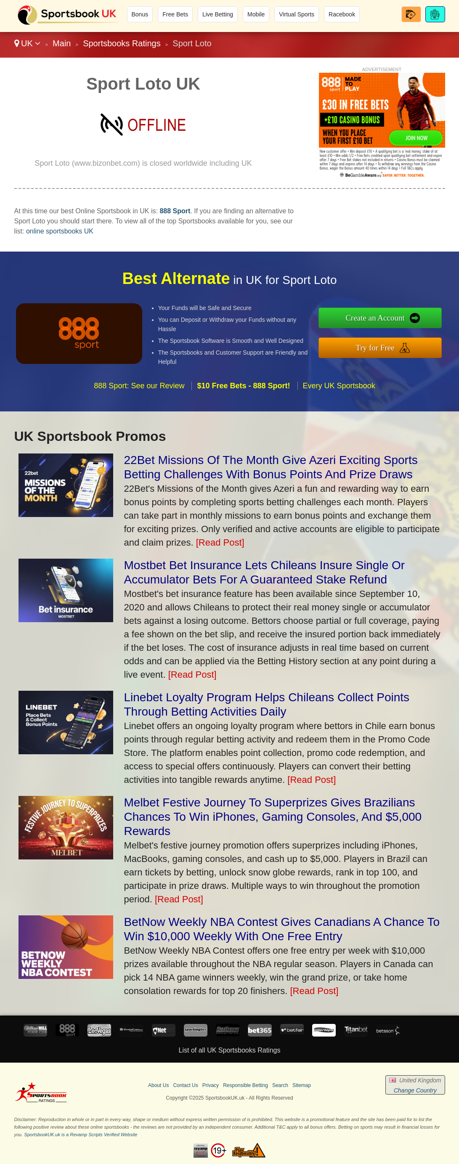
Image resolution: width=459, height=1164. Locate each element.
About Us (158, 1085)
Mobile (256, 14)
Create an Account (379, 318)
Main (62, 43)
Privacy (210, 1085)
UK (27, 43)
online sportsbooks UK (59, 231)
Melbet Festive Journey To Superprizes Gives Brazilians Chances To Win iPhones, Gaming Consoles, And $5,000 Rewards (273, 817)
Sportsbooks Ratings (122, 43)
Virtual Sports (296, 14)
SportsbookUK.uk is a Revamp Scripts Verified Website (80, 1134)
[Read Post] (220, 542)
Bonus (140, 14)
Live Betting (217, 14)
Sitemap (301, 1085)
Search (280, 1085)
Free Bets (175, 14)
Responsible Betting (245, 1085)
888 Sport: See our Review (139, 389)
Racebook (342, 14)
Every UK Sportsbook (339, 389)
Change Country (415, 1090)
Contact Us (185, 1085)
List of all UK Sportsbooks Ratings (230, 1050)
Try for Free (379, 347)
